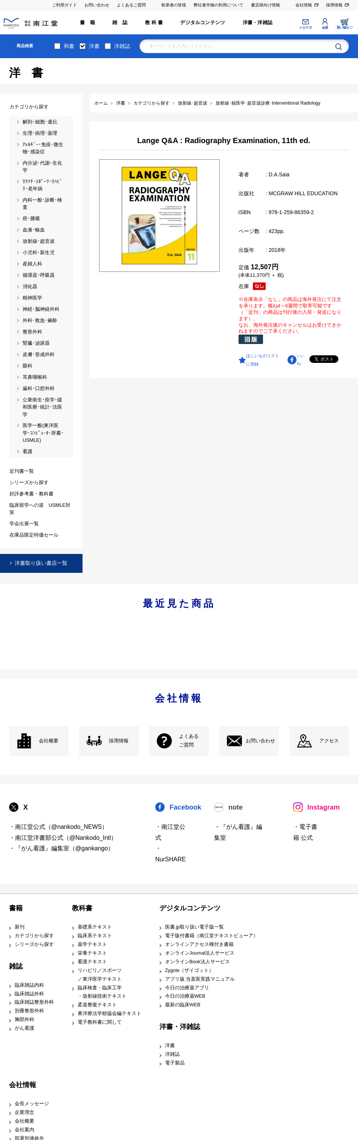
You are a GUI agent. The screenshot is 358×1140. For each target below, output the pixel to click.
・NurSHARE (170, 853)
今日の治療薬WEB (185, 996)
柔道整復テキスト (97, 1004)
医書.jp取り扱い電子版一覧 (194, 927)
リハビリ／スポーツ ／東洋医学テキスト (100, 975)
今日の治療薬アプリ (187, 987)
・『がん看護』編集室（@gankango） (61, 848)
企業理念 (24, 1112)
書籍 (16, 908)
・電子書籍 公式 (305, 832)
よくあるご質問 (131, 5)
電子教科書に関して (100, 1022)
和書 (69, 46)
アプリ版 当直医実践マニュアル (200, 979)
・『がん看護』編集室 (238, 832)
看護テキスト (92, 961)
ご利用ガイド (64, 5)
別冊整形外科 (29, 1011)
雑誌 (16, 966)
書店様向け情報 (265, 5)
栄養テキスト (92, 953)
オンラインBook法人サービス (197, 961)
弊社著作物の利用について (218, 5)
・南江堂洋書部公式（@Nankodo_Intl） (63, 838)
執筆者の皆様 (173, 5)
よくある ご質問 (189, 741)
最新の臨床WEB (182, 1004)
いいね (300, 360)
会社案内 (24, 1129)
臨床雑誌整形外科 (34, 1002)
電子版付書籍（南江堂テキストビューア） (211, 935)
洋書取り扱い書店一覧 (41, 563)
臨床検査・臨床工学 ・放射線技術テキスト (102, 992)
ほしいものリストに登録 (262, 359)
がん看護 (24, 1028)
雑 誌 (119, 22)
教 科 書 (154, 22)
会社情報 (303, 5)
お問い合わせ (96, 5)
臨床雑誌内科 (29, 985)
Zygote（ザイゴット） (189, 970)
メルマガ (305, 27)
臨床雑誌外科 (29, 994)
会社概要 (48, 741)
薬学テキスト (92, 944)
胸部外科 (24, 1019)
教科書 (82, 908)
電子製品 (175, 1063)
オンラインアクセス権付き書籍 (199, 944)
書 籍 (87, 22)
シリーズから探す (34, 944)
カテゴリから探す (34, 935)
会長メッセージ (32, 1103)
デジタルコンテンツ (202, 22)
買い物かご (345, 27)
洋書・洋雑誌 (257, 22)
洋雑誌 (122, 46)
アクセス (329, 741)
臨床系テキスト (95, 935)
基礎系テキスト (95, 927)
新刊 (19, 927)
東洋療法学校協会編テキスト (109, 1013)
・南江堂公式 (170, 832)
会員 (325, 27)
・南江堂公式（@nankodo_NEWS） (58, 827)
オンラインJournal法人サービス (200, 953)
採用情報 (334, 5)
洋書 (94, 46)
